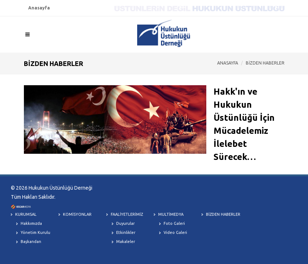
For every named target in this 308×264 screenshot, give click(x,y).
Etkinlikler (125, 232)
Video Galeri (175, 232)
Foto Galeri (174, 223)
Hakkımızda (31, 223)
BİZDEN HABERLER (265, 63)
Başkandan (31, 241)
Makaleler (125, 241)
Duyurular (125, 223)
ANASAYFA (227, 63)
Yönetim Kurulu (35, 232)
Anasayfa (39, 7)
